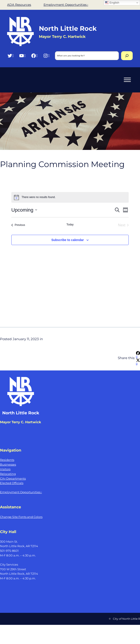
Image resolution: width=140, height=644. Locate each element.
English (112, 2)
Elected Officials (11, 483)
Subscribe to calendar (67, 240)
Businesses (8, 464)
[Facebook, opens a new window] (34, 55)
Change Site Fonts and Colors (21, 517)
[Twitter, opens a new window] (10, 55)
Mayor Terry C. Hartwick (62, 36)
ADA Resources (19, 4)
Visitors (5, 469)
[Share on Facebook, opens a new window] (138, 355)
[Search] (127, 55)
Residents (7, 460)
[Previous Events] (18, 225)
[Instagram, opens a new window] (46, 55)
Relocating (8, 474)
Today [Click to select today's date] (70, 224)
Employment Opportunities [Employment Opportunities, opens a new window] (66, 4)
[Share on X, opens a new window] (138, 362)
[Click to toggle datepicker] (24, 210)
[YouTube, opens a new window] (22, 55)
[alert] (70, 197)
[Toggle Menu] (127, 80)
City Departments (13, 478)
